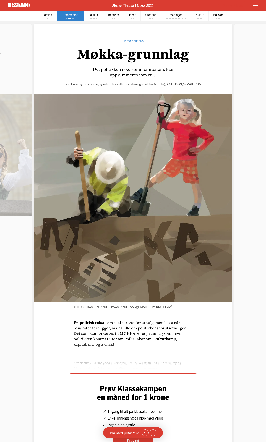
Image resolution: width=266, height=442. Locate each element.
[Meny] (255, 5)
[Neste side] (153, 432)
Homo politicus (133, 40)
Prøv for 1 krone (233, 5)
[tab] (47, 16)
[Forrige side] (145, 432)
